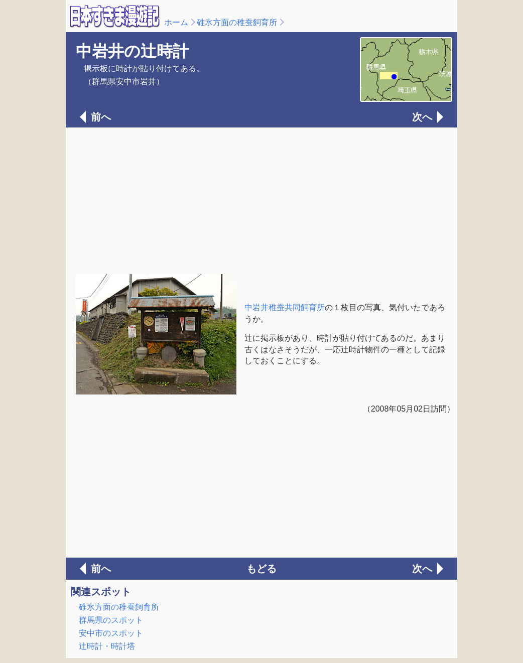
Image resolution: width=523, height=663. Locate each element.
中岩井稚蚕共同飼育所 (284, 307)
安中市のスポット (111, 633)
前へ (101, 116)
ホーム (176, 22)
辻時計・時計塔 (107, 646)
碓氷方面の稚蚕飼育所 (237, 22)
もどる (261, 568)
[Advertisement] (261, 199)
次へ (422, 116)
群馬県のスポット (111, 620)
